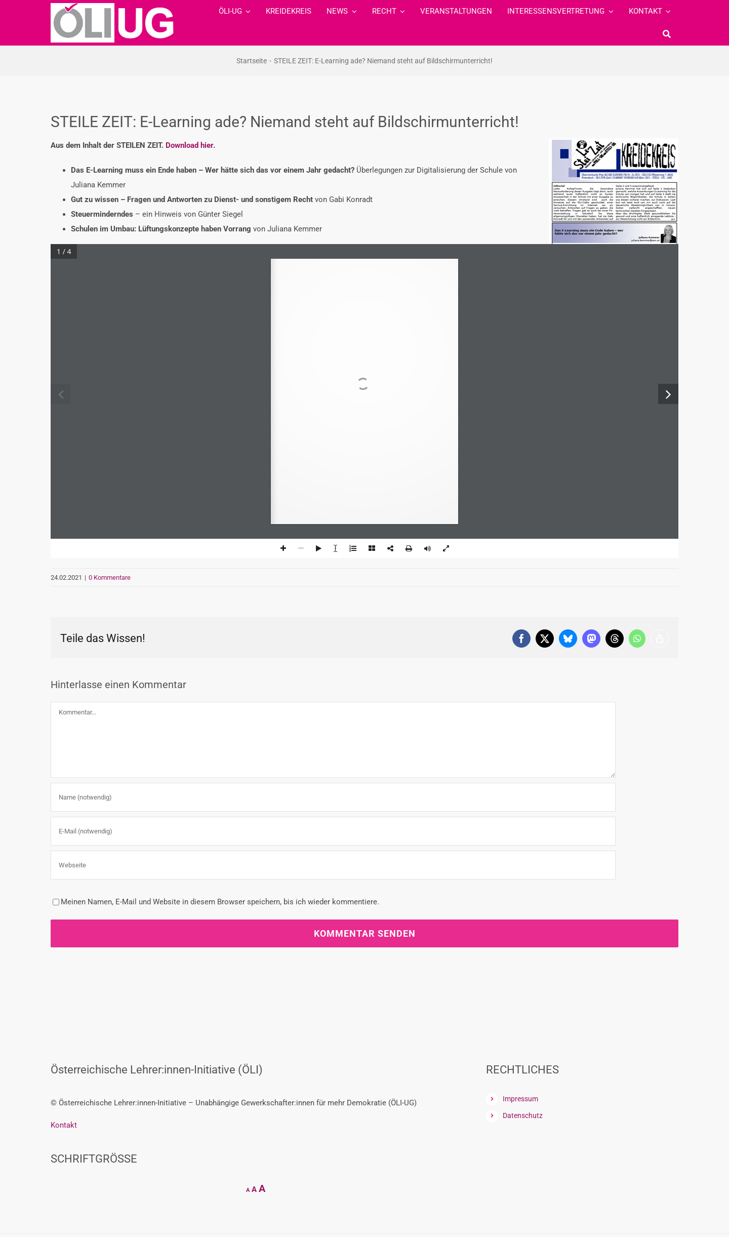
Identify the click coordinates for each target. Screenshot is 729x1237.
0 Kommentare (110, 577)
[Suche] (666, 34)
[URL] (333, 865)
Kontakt (64, 1125)
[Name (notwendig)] (333, 797)
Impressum (520, 1099)
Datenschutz (523, 1115)
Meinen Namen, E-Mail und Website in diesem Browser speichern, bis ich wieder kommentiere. (220, 901)
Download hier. (190, 145)
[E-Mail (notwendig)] (333, 831)
